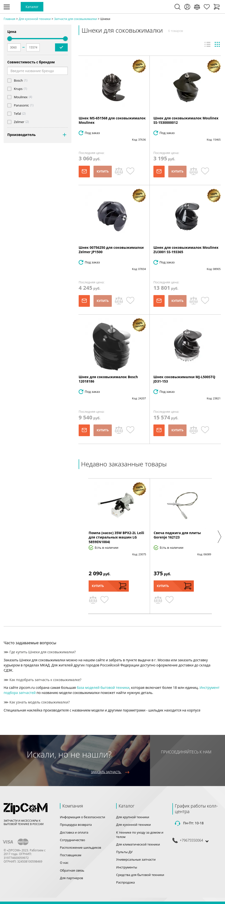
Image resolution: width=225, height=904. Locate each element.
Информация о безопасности (82, 817)
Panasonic (21, 105)
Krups (18, 89)
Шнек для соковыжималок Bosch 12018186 (108, 379)
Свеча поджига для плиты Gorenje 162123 (177, 534)
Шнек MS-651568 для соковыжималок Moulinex (112, 120)
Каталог (32, 6)
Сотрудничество (72, 840)
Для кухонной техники (133, 824)
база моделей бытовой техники (103, 687)
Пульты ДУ (124, 852)
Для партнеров (71, 878)
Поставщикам (70, 855)
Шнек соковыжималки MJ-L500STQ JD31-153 (184, 379)
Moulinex (21, 97)
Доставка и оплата (74, 832)
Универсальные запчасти (136, 859)
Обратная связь (72, 870)
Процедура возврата (76, 824)
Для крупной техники (132, 817)
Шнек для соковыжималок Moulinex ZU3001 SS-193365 (185, 249)
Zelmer (19, 122)
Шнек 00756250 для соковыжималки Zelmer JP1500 (111, 249)
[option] (117, 546)
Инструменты (126, 867)
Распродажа (125, 882)
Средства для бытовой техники (140, 875)
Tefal (17, 114)
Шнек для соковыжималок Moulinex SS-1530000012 (185, 120)
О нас (64, 862)
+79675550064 (191, 840)
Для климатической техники (138, 844)
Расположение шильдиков (80, 847)
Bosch (18, 80)
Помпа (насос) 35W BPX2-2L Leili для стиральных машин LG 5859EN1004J (116, 537)
